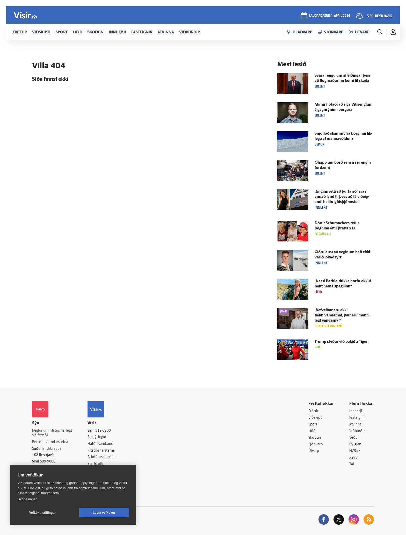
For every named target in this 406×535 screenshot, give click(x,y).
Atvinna (355, 424)
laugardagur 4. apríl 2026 (329, 15)
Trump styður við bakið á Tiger (341, 342)
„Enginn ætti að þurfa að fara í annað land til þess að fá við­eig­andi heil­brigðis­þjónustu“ (342, 197)
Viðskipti (315, 418)
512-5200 (103, 431)
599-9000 (47, 462)
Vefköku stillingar (42, 513)
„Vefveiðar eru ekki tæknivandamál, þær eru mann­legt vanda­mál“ (342, 315)
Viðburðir (357, 431)
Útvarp (313, 451)
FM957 (354, 451)
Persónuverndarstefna (50, 442)
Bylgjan (355, 444)
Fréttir (313, 411)
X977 (353, 458)
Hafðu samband (100, 444)
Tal (351, 464)
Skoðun (314, 438)
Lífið (312, 431)
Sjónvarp (315, 444)
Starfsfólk (95, 464)
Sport (312, 424)
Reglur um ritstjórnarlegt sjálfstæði (52, 433)
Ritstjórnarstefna (101, 451)
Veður (354, 438)
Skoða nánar (27, 499)
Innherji (355, 411)
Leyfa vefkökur (104, 513)
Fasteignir (357, 418)
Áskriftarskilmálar (102, 457)
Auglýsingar (97, 437)
